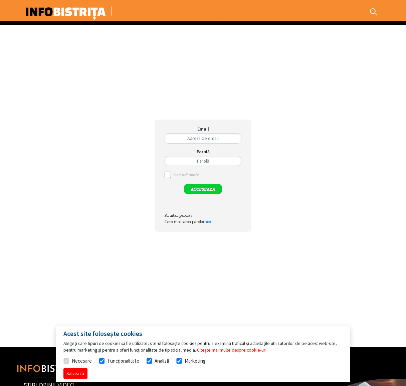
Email (203, 129)
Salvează (75, 373)
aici (208, 221)
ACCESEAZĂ (203, 189)
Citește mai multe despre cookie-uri (231, 350)
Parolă (203, 152)
